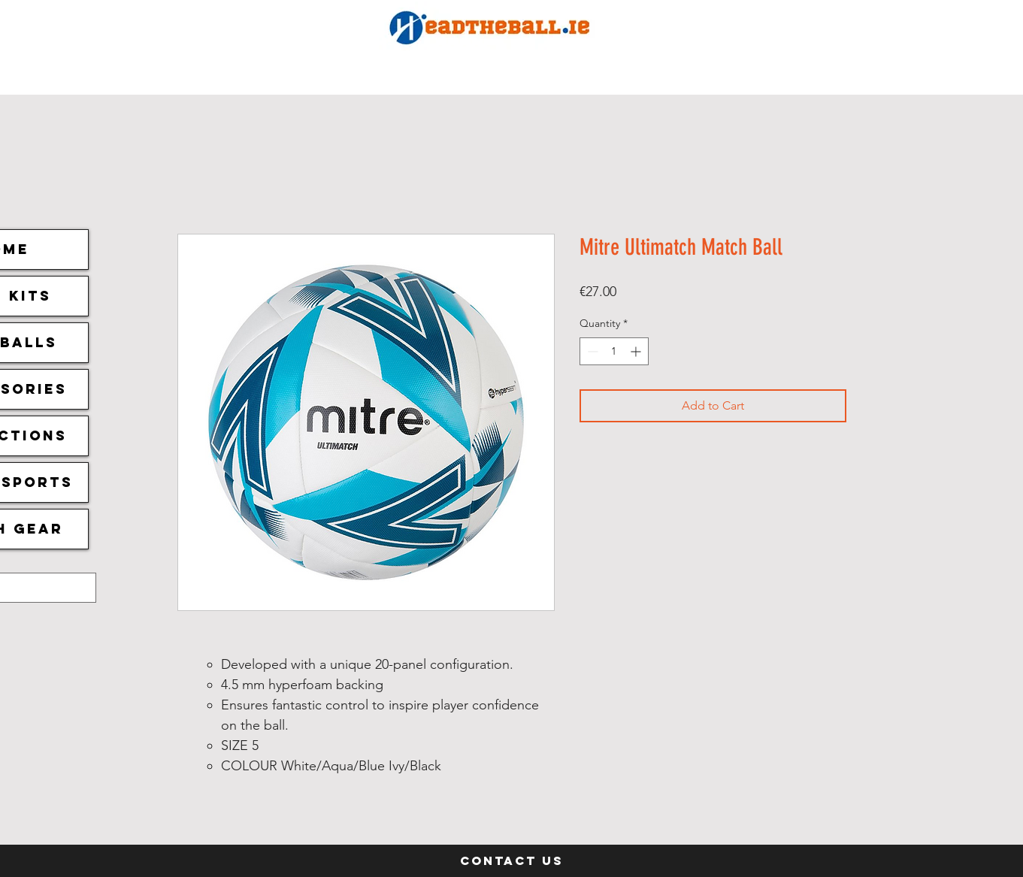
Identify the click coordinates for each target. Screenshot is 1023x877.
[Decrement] (591, 351)
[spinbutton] (614, 351)
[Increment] (637, 351)
